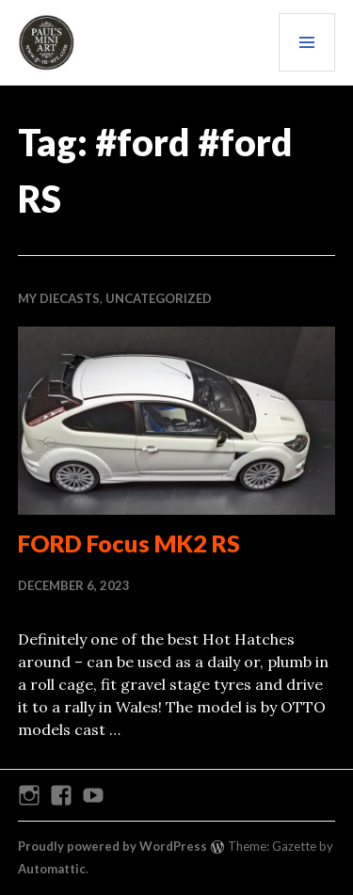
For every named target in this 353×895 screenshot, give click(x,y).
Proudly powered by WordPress (112, 846)
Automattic (52, 868)
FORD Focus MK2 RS (129, 543)
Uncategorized (158, 298)
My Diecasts (59, 298)
